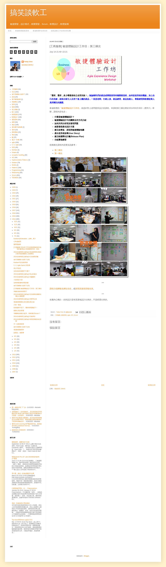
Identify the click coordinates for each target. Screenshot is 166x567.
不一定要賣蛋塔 (19, 324)
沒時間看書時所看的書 (21, 283)
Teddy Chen (28, 62)
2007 (14, 372)
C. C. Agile (15, 145)
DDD (13, 147)
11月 (16, 224)
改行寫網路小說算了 (18, 94)
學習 (13, 135)
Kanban (14, 162)
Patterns (14, 168)
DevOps (14, 150)
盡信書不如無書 (17, 127)
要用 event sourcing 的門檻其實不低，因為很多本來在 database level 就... (27, 424)
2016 (14, 213)
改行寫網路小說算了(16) (22, 259)
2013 (14, 354)
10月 (16, 227)
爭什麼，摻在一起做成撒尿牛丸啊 (23, 473)
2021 (14, 199)
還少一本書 (15, 140)
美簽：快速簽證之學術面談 (21, 503)
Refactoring (15, 172)
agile (68, 315)
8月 (15, 233)
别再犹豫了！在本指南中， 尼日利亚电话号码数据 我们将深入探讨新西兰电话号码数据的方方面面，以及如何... (27, 413)
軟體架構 (15, 114)
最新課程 (64, 315)
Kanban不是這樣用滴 (21, 262)
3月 (15, 345)
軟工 (13, 112)
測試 (13, 125)
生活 (13, 92)
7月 (15, 236)
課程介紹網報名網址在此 (60, 289)
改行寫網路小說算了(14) (22, 327)
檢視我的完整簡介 (28, 65)
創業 (13, 122)
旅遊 (13, 107)
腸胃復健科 (17, 244)
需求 (13, 130)
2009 (14, 366)
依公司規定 (17, 268)
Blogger (86, 556)
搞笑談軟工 (28, 12)
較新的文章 (54, 385)
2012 (14, 357)
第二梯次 (58, 150)
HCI (72, 315)
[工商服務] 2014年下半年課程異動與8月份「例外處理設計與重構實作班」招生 (27, 248)
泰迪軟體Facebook (40, 31)
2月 (15, 348)
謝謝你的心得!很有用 (19, 430)
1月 (15, 351)
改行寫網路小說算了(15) (22, 285)
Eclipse (14, 152)
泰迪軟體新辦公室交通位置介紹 (24, 302)
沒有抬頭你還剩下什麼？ (22, 271)
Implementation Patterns (20, 160)
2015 (14, 216)
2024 (14, 190)
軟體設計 (15, 117)
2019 (14, 204)
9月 (15, 230)
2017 (14, 210)
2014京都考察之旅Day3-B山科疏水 (25, 274)
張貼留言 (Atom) (59, 389)
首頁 (9, 31)
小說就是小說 (18, 280)
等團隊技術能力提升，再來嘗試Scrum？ (27, 313)
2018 (14, 207)
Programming (16, 170)
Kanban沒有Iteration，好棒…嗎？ (25, 239)
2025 (14, 187)
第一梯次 (58, 153)
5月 (15, 339)
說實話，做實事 (19, 333)
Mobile (14, 165)
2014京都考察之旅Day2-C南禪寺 (24, 316)
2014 (14, 219)
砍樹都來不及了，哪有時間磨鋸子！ (25, 308)
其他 (13, 97)
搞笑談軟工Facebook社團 (61, 31)
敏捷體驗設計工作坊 (70, 108)
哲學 (13, 104)
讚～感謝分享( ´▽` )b (19, 407)
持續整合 (15, 102)
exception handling (18, 155)
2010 (14, 363)
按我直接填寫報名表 (84, 289)
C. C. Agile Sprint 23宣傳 (22, 265)
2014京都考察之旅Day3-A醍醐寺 (24, 277)
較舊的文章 (151, 385)
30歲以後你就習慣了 (20, 291)
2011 (14, 360)
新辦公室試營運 (19, 311)
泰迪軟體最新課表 (22, 31)
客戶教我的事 (16, 99)
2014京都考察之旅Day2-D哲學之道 (25, 299)
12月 (16, 221)
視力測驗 (15, 109)
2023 (14, 193)
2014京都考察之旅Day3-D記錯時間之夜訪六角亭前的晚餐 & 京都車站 (27, 253)
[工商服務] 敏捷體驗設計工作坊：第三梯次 (28, 288)
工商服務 (57, 315)
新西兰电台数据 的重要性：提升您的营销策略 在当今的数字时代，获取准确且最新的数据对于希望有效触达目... (27, 419)
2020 (14, 202)
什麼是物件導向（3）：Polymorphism (24, 488)
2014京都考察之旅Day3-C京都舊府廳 (26, 256)
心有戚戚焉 (17, 241)
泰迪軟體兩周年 (19, 330)
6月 (15, 336)
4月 (15, 342)
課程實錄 (15, 132)
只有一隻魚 (17, 305)
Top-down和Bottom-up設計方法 (22, 520)
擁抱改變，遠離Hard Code (20, 442)
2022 (14, 196)
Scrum (76, 315)
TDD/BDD (15, 178)
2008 (14, 369)
